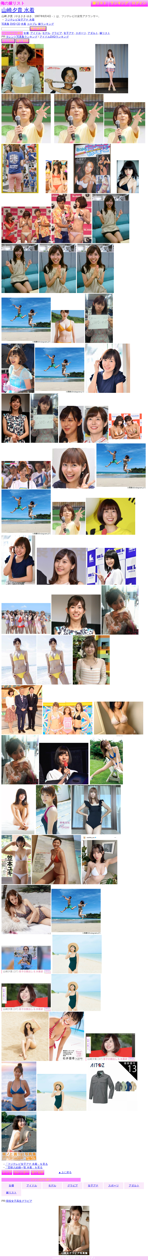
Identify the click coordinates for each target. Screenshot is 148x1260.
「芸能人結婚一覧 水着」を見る (24, 1167)
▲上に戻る (65, 1172)
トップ (6, 1172)
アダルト (93, 33)
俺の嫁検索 (38, 28)
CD (18, 23)
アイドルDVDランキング (54, 36)
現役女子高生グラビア (19, 1201)
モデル (46, 33)
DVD (13, 23)
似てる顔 (22, 41)
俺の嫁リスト (12, 3)
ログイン (139, 3)
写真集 (5, 23)
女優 (26, 33)
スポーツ (81, 33)
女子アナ (69, 33)
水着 (23, 23)
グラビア (57, 33)
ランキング (119, 3)
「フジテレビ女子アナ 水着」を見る (26, 1164)
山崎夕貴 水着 (17, 10)
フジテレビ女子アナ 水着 (19, 19)
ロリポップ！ (87, 1258)
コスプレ (32, 23)
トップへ (8, 41)
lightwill (70, 1258)
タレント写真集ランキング (21, 36)
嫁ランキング (46, 23)
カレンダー (21, 1172)
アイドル (35, 33)
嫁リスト (99, 3)
